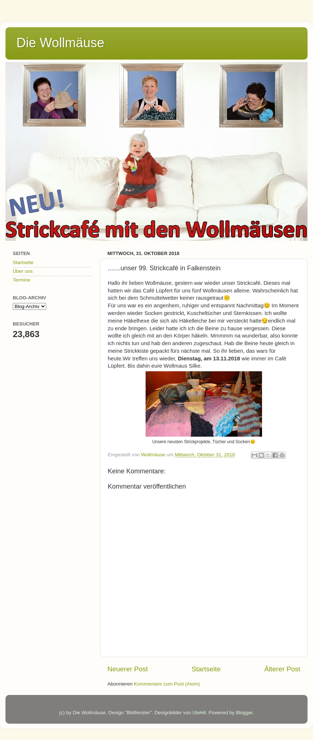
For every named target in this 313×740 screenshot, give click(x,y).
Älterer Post (282, 669)
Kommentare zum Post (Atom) (167, 684)
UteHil (199, 712)
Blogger (244, 712)
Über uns (23, 271)
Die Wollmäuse (60, 42)
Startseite (206, 669)
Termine (21, 280)
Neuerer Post (127, 669)
